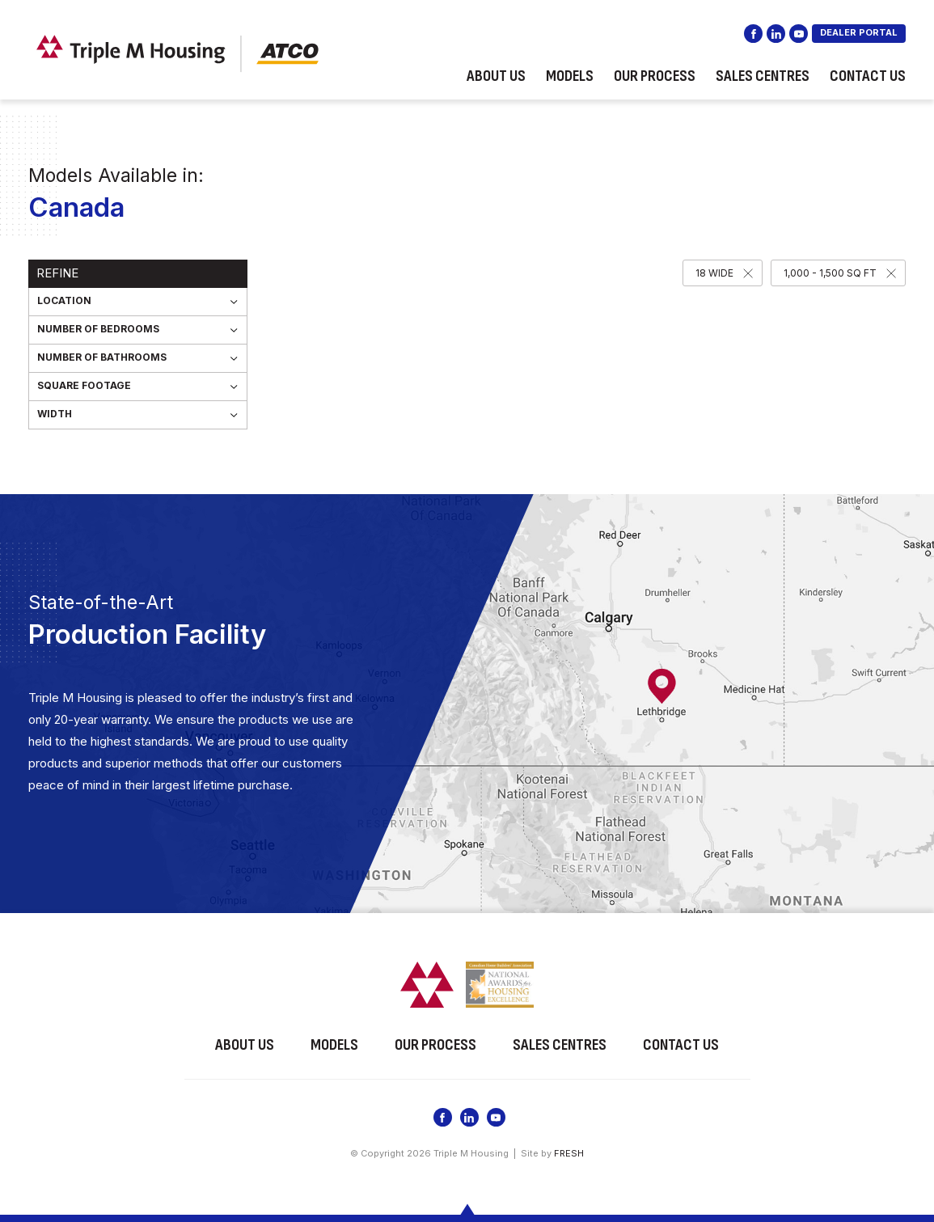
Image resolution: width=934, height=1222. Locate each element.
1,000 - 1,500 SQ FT (830, 273)
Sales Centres (762, 76)
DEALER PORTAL (859, 32)
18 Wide (714, 273)
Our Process (654, 76)
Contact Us (868, 76)
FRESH (569, 1153)
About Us (496, 76)
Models (570, 76)
